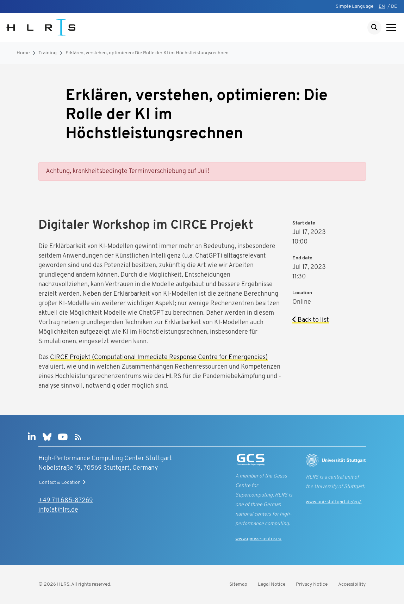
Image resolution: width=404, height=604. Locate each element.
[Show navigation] (391, 27)
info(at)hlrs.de (58, 510)
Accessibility (352, 584)
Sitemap (238, 584)
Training (47, 53)
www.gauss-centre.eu (258, 539)
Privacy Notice (312, 584)
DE (394, 6)
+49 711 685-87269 (65, 500)
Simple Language (354, 6)
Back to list (310, 320)
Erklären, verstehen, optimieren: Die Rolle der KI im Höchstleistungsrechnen (147, 53)
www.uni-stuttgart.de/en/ (333, 502)
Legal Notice (271, 584)
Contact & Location (63, 482)
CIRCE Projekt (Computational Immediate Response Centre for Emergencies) (159, 357)
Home (23, 53)
